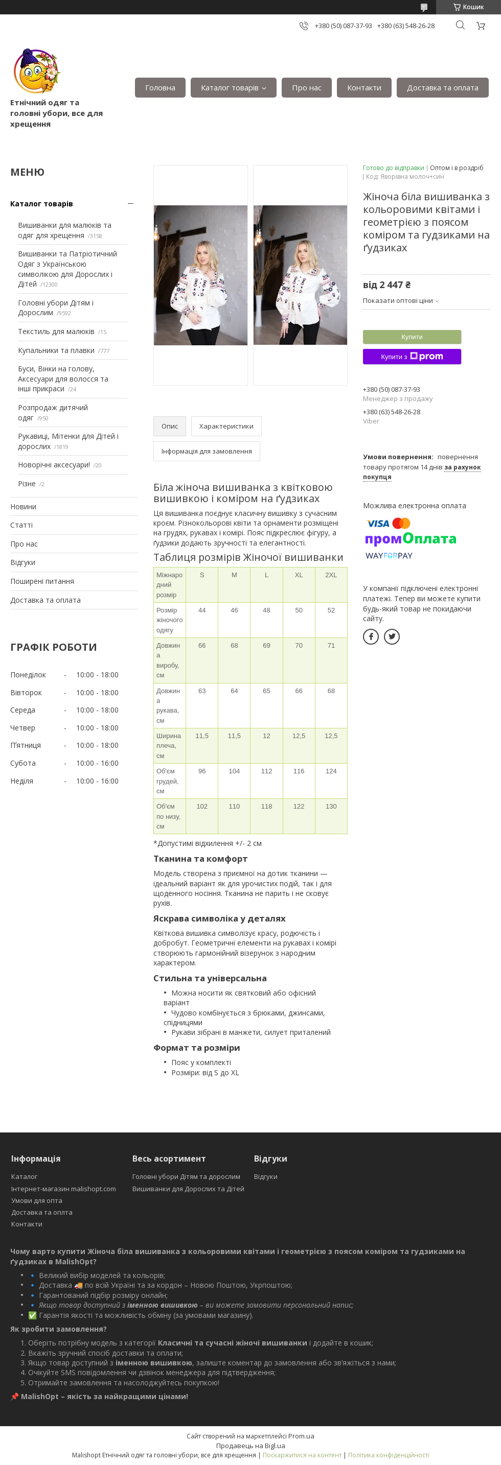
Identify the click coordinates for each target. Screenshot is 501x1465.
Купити (412, 337)
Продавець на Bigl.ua (250, 1445)
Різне (27, 483)
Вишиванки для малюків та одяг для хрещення (64, 230)
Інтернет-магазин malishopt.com (63, 1188)
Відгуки (22, 562)
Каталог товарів (230, 87)
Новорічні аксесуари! (54, 464)
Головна (160, 87)
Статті (21, 525)
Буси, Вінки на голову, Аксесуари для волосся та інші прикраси (63, 378)
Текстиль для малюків (56, 331)
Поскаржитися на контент (302, 1455)
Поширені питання (42, 581)
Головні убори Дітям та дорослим (186, 1176)
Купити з (412, 356)
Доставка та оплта (42, 1212)
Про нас (307, 87)
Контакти (364, 87)
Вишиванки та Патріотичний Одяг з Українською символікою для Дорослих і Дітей (67, 269)
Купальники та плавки (56, 350)
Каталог (24, 1176)
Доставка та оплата (443, 87)
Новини (23, 506)
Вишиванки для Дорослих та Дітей (188, 1188)
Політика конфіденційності (388, 1455)
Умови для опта (36, 1200)
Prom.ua (301, 1435)
